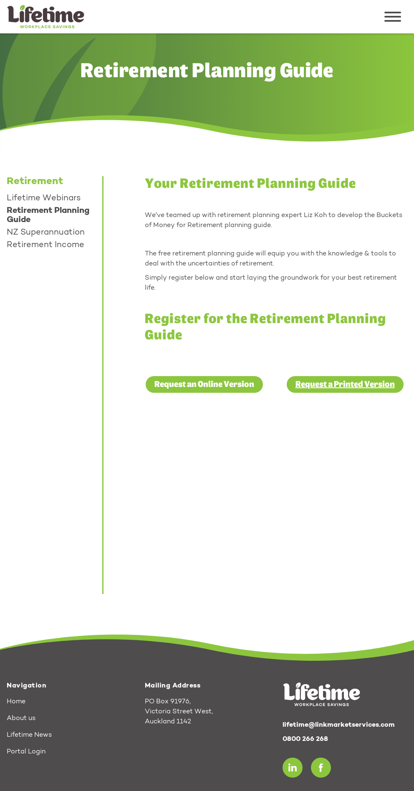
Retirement (35, 182)
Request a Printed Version (345, 384)
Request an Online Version (204, 384)
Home (16, 701)
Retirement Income (45, 245)
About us (21, 718)
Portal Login (26, 751)
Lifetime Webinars (44, 198)
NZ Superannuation (46, 232)
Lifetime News (29, 735)
